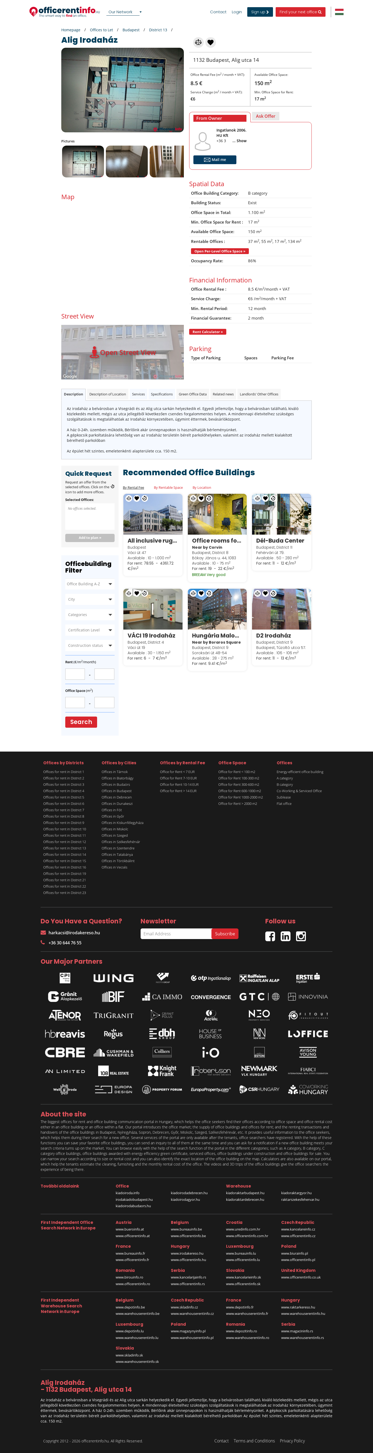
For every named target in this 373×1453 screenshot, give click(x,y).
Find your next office (301, 12)
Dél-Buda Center (280, 540)
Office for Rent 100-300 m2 (238, 778)
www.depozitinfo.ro (241, 1331)
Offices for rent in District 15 (64, 860)
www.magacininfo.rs (297, 1331)
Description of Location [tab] (107, 394)
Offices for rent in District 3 (63, 784)
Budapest (131, 29)
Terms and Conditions (254, 1441)
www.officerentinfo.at (133, 1235)
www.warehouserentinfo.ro (247, 1337)
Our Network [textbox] (120, 12)
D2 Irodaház (273, 635)
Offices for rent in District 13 (64, 848)
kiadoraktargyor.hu (296, 1192)
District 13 (158, 29)
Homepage (70, 29)
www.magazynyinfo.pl (188, 1331)
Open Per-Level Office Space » (219, 251)
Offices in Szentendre (118, 848)
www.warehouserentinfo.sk (137, 1361)
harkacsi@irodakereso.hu (70, 933)
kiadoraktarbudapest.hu (245, 1192)
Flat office (284, 803)
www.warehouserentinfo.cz (192, 1313)
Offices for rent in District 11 (64, 835)
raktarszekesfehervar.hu (300, 1199)
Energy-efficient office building (300, 771)
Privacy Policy (292, 1441)
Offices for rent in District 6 (63, 803)
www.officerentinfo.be (188, 1235)
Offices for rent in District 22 (64, 886)
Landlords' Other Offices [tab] (259, 394)
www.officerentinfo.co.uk (301, 1277)
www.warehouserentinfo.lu (137, 1337)
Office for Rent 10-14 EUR (179, 784)
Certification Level (84, 629)
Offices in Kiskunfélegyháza (123, 822)
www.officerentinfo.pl (298, 1259)
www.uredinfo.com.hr (243, 1229)
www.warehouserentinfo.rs (302, 1337)
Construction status (85, 645)
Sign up (260, 12)
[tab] (220, 117)
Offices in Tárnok (115, 771)
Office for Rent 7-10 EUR (178, 778)
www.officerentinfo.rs (188, 1283)
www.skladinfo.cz (184, 1307)
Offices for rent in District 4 (63, 790)
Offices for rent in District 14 (64, 854)
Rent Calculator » (208, 331)
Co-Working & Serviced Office (299, 790)
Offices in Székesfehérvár (121, 841)
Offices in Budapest (117, 790)
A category (285, 778)
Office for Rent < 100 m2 (236, 771)
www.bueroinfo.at (130, 1229)
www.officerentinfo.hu (188, 1259)
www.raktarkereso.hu (298, 1307)
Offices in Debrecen (117, 797)
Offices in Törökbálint (118, 860)
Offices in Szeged (115, 835)
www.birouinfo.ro (129, 1277)
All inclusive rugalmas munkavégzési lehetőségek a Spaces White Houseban (153, 540)
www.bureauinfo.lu (241, 1253)
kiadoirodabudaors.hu (133, 1205)
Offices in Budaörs (116, 784)
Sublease (284, 797)
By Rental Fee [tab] (133, 487)
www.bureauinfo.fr (130, 1253)
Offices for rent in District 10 (64, 829)
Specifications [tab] (162, 394)
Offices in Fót (112, 810)
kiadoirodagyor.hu (185, 1199)
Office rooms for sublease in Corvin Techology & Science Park (217, 540)
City (71, 599)
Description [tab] (73, 394)
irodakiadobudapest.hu (134, 1199)
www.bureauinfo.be (186, 1229)
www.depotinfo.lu (130, 1331)
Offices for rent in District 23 (64, 892)
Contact (218, 12)
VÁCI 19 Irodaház (151, 635)
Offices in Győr (113, 816)
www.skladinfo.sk (129, 1355)
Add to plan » (90, 537)
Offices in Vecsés (114, 867)
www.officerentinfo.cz (298, 1235)
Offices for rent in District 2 (63, 778)
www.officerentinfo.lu (243, 1259)
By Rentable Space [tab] (168, 487)
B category (285, 784)
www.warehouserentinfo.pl (192, 1337)
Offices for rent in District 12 (64, 841)
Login (237, 12)
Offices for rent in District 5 (63, 797)
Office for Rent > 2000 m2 (237, 803)
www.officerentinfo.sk (243, 1283)
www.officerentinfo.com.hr (247, 1235)
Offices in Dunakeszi (117, 803)
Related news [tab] (223, 394)
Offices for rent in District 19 (64, 873)
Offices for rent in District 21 (64, 880)
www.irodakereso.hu (187, 1253)
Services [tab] (138, 394)
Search (81, 722)
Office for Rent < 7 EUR (177, 771)
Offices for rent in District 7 (63, 810)
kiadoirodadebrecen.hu (189, 1192)
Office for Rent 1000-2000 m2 (240, 797)
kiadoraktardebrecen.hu (245, 1199)
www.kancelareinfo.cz (298, 1229)
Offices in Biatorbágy (117, 778)
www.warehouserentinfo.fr (247, 1313)
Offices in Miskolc (115, 829)
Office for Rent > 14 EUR (178, 790)
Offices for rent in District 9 (63, 822)
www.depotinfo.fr (240, 1307)
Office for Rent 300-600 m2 (238, 784)
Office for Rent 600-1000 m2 (239, 790)
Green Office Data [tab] (193, 394)
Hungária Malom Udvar (217, 635)
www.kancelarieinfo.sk (243, 1277)
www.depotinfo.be (130, 1307)
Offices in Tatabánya (117, 854)
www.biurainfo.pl (294, 1253)
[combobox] (125, 12)
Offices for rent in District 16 (64, 867)
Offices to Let (101, 29)
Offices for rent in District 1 (63, 771)
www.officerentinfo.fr (132, 1259)
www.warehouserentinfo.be (137, 1313)
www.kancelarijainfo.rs (188, 1277)
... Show (239, 140)
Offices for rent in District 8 (63, 816)
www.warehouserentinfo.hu (303, 1313)
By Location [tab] (202, 487)
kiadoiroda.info (128, 1192)
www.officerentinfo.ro (133, 1283)
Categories (77, 614)
